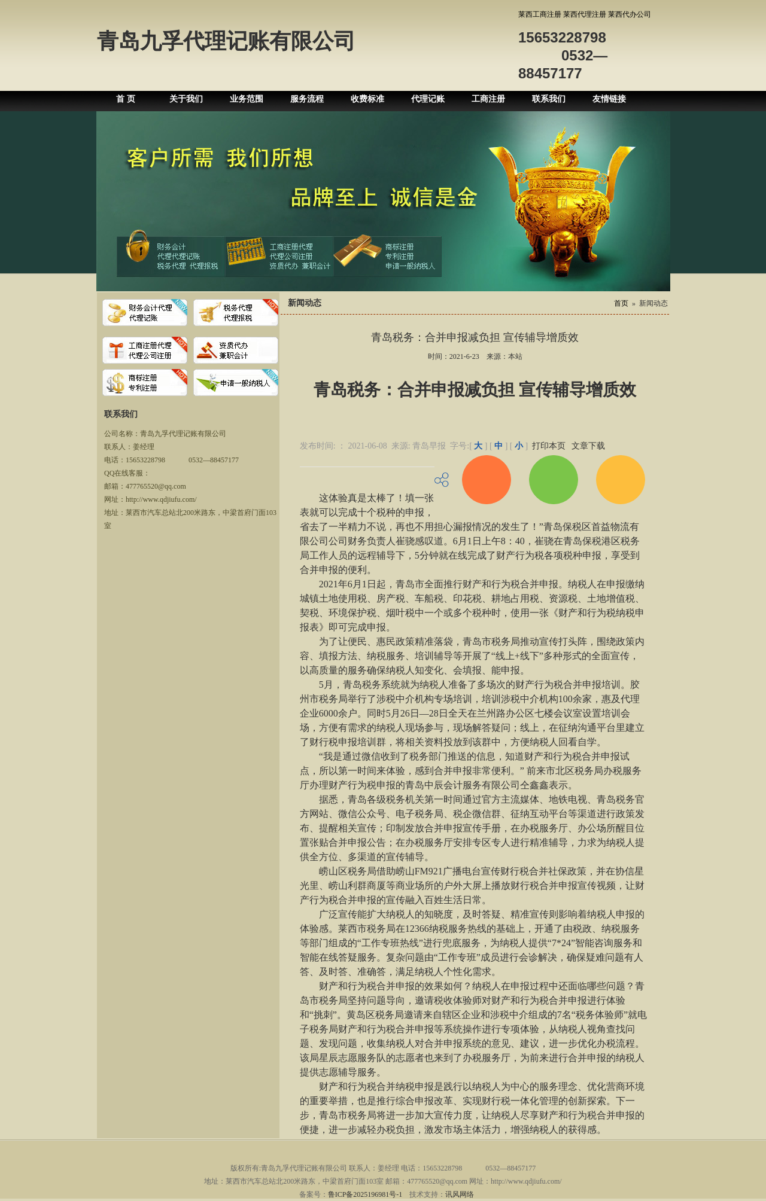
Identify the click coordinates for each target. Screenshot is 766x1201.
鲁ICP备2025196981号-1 (365, 1194)
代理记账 (428, 99)
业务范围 (246, 99)
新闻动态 (653, 303)
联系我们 (549, 99)
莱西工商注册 (539, 14)
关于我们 (186, 99)
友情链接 (609, 99)
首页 (621, 303)
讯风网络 (459, 1194)
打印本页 (549, 445)
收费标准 (367, 99)
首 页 (125, 99)
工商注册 (488, 99)
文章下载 (588, 445)
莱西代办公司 (629, 14)
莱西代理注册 (584, 14)
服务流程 (307, 99)
